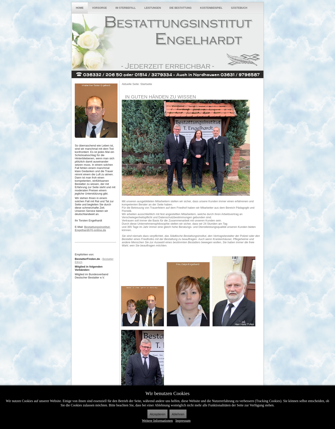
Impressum (183, 420)
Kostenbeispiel (211, 7)
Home (80, 7)
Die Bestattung (180, 7)
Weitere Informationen (157, 420)
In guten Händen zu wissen (160, 97)
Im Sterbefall (125, 7)
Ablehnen (178, 414)
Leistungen (152, 7)
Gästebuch (239, 7)
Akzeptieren (157, 414)
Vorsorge (99, 7)
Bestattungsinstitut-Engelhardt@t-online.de (92, 228)
